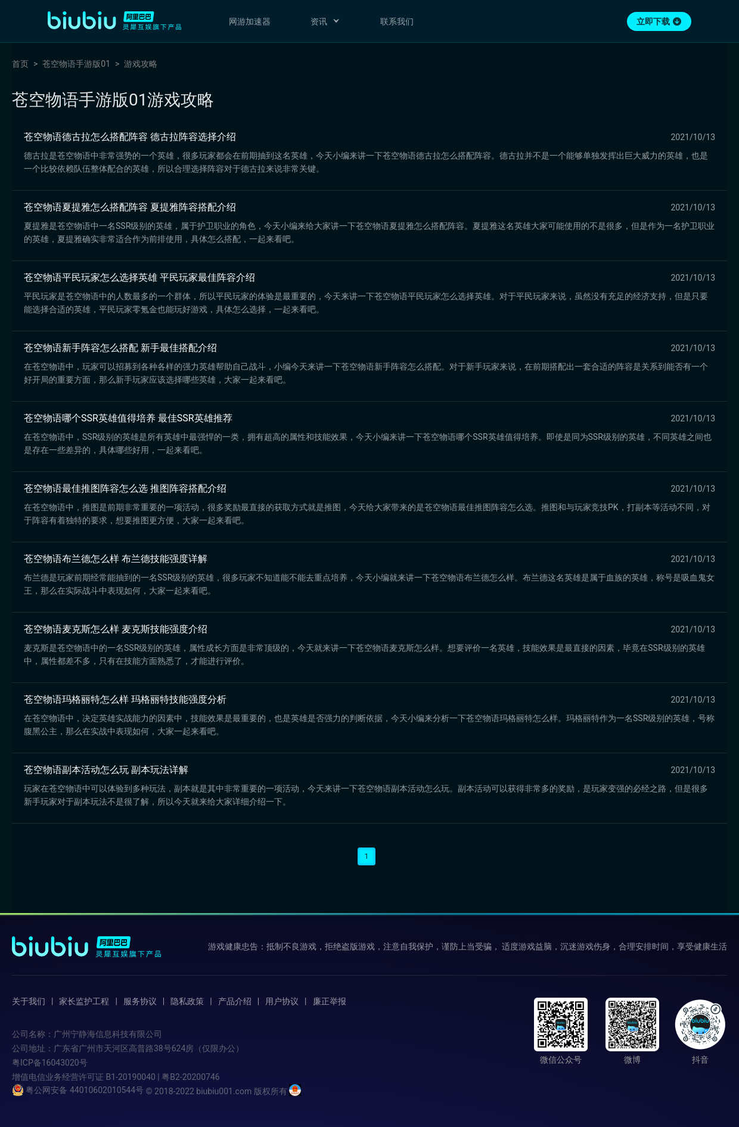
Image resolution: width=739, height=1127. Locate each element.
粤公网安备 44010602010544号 (78, 1090)
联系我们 (397, 21)
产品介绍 (234, 1001)
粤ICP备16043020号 (50, 1062)
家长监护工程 (84, 1001)
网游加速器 (250, 21)
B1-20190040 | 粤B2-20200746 (162, 1077)
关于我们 (28, 1001)
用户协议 (282, 1001)
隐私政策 (187, 1001)
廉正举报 (329, 1001)
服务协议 (140, 1001)
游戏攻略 (140, 64)
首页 (20, 64)
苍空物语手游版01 (76, 64)
